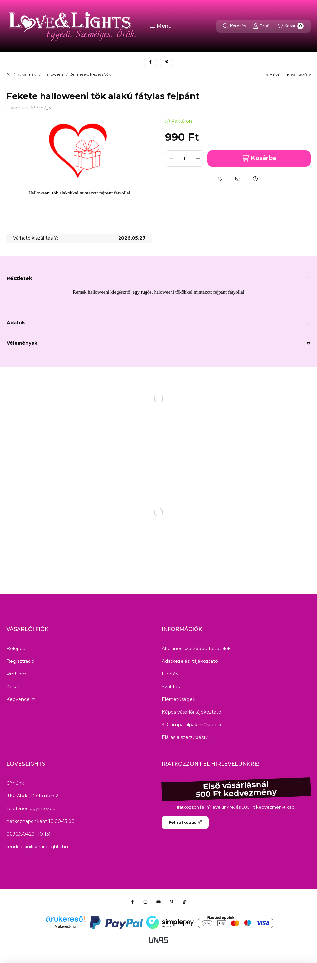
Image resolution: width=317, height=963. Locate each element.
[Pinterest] (171, 901)
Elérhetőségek (178, 699)
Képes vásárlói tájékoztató (191, 712)
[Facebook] (132, 901)
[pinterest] (166, 62)
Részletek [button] (19, 278)
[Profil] (262, 26)
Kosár (12, 686)
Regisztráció (20, 661)
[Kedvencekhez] (220, 178)
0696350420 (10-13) (28, 834)
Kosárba (259, 158)
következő (299, 74)
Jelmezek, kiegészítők (90, 74)
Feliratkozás (185, 822)
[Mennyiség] (184, 158)
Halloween (53, 74)
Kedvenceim (20, 699)
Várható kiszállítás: (35, 238)
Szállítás (171, 686)
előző (273, 74)
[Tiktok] (184, 901)
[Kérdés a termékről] (255, 178)
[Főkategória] (8, 74)
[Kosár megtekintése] (290, 26)
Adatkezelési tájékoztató (190, 661)
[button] (160, 26)
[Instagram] (145, 901)
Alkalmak (27, 74)
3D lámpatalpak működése (192, 725)
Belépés (15, 648)
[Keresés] (234, 26)
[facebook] (150, 62)
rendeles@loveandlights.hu (37, 846)
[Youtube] (158, 901)
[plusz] (197, 158)
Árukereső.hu (65, 926)
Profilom (16, 674)
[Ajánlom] (237, 178)
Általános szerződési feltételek (196, 648)
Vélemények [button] (22, 343)
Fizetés (170, 674)
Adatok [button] (16, 323)
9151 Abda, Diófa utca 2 (32, 796)
